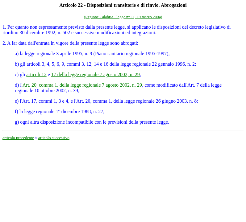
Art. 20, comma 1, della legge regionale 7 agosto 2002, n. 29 (82, 85)
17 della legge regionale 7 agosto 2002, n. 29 (95, 74)
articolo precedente (18, 137)
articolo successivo (53, 137)
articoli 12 (36, 74)
